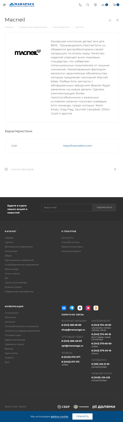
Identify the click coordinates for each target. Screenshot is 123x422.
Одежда (9, 237)
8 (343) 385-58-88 (71, 325)
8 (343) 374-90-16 (104, 337)
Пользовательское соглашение (22, 326)
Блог (7, 362)
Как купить (67, 237)
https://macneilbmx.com (77, 145)
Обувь (8, 255)
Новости (9, 357)
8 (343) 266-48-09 (72, 341)
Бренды (9, 348)
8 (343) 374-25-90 (104, 328)
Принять (82, 416)
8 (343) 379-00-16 (104, 352)
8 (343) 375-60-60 (104, 345)
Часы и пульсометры (16, 282)
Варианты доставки (72, 246)
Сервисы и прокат (15, 344)
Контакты (10, 321)
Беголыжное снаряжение (19, 246)
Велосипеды (11, 269)
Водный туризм (13, 287)
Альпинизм (11, 251)
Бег (6, 278)
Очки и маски (12, 273)
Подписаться (104, 207)
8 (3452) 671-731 (75, 363)
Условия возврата (71, 251)
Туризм (9, 242)
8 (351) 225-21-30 (104, 365)
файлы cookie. (60, 416)
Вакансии (10, 317)
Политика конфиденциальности (22, 330)
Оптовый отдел (13, 335)
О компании (11, 312)
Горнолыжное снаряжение (19, 260)
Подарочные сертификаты (19, 291)
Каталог (10, 231)
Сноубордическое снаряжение (22, 264)
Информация (14, 306)
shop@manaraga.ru (73, 329)
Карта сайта (11, 353)
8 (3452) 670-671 (71, 357)
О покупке (69, 231)
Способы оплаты (70, 242)
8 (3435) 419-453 (104, 379)
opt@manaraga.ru (72, 345)
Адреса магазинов (15, 339)
